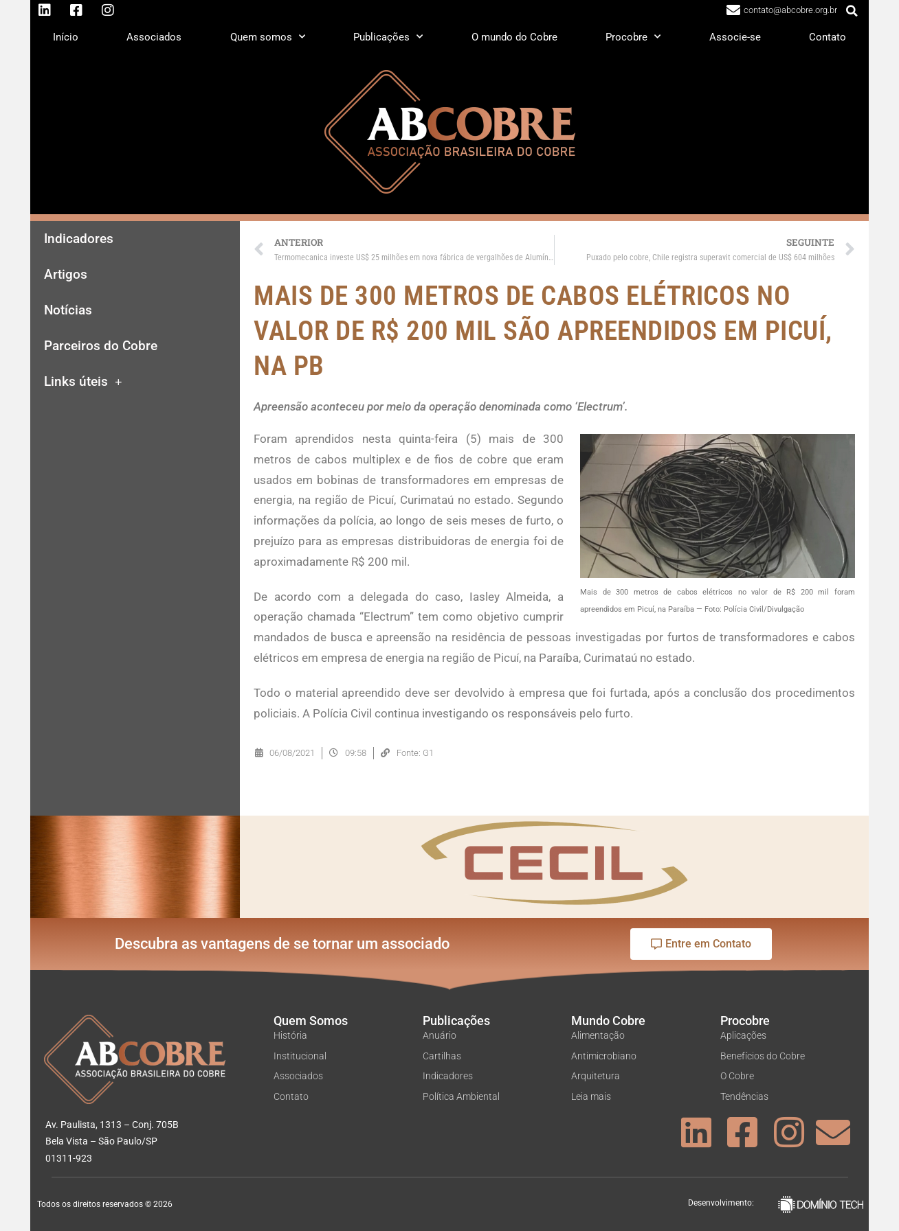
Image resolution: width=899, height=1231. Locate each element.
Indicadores (78, 238)
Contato (827, 37)
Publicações (388, 36)
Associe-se (735, 37)
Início (65, 37)
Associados (153, 37)
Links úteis (83, 382)
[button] (852, 11)
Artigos (65, 274)
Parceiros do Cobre (100, 346)
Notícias (68, 310)
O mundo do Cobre (514, 37)
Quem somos (267, 36)
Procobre (633, 36)
